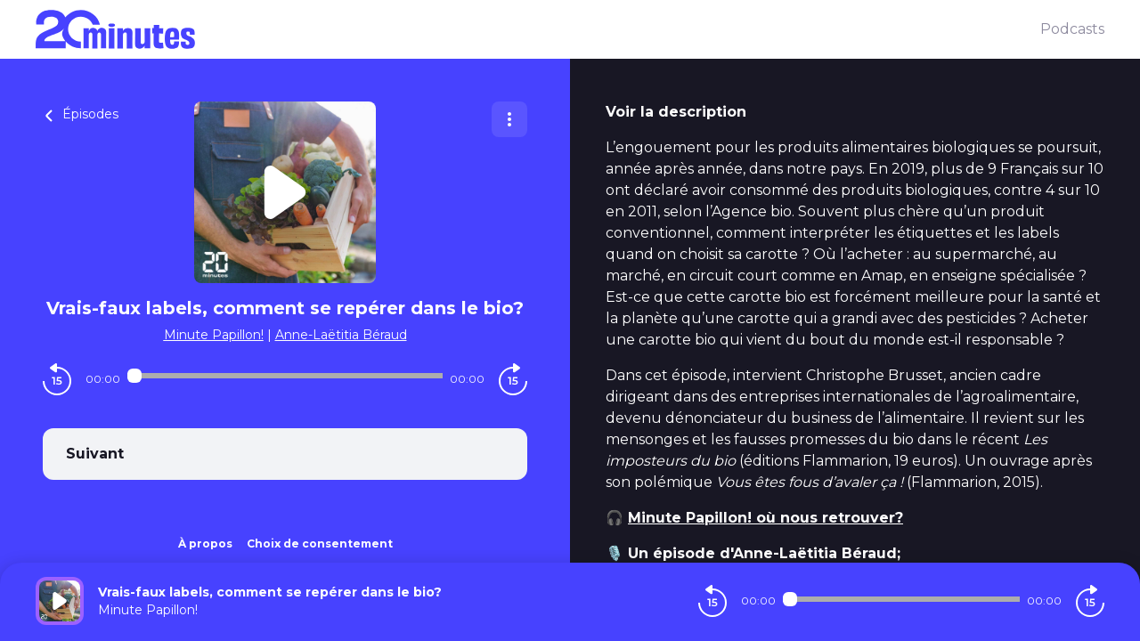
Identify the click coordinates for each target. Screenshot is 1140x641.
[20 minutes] (538, 29)
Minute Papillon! (214, 335)
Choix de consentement (320, 543)
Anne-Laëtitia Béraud (341, 335)
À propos (205, 543)
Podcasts (1072, 28)
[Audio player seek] (285, 376)
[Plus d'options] (509, 119)
